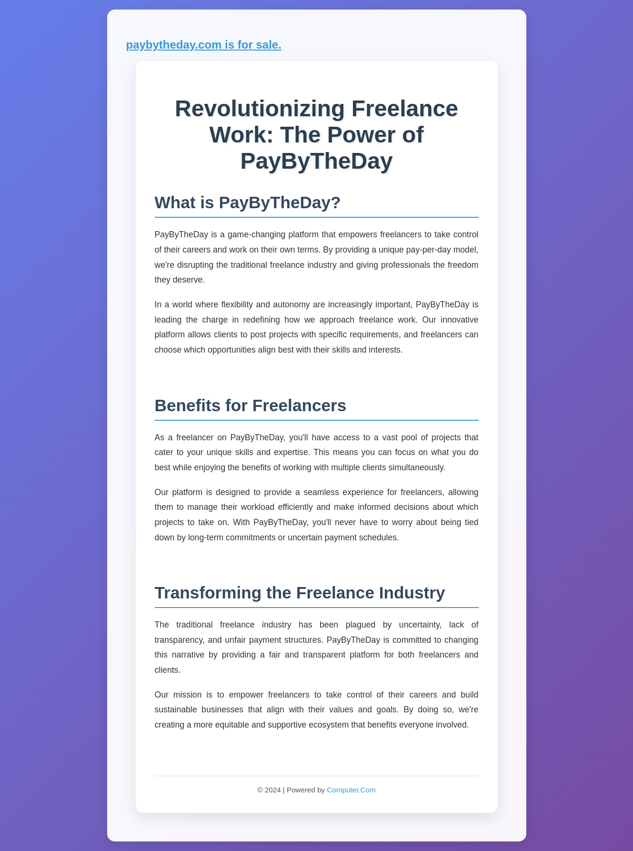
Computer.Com (351, 790)
